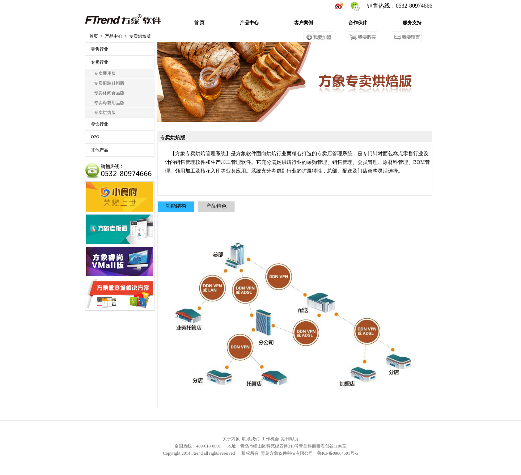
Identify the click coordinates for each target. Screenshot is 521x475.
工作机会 (270, 438)
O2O (95, 136)
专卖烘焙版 (103, 112)
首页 (93, 36)
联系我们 (250, 438)
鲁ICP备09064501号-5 (337, 453)
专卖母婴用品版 (107, 102)
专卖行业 (99, 62)
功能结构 (176, 206)
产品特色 (216, 206)
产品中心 (249, 22)
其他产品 (99, 150)
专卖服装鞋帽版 (107, 83)
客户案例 (303, 22)
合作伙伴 (357, 22)
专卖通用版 (103, 73)
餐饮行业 (99, 124)
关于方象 (231, 438)
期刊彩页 (289, 438)
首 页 (199, 22)
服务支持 (412, 22)
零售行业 (99, 49)
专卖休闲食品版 (107, 93)
